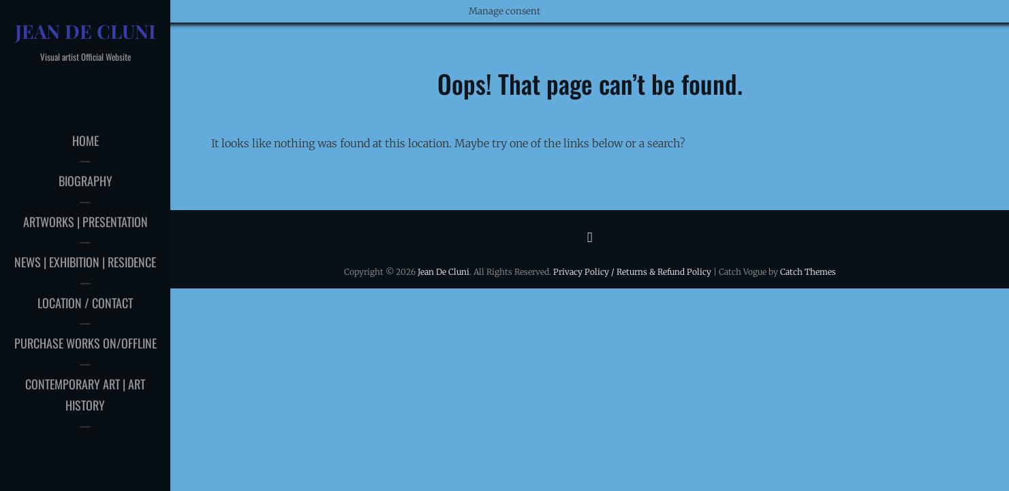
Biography (85, 181)
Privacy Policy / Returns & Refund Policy (632, 272)
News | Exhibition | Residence (85, 262)
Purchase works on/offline (85, 343)
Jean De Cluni (85, 31)
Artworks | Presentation (85, 221)
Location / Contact (85, 303)
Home (85, 140)
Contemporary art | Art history (85, 395)
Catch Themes (808, 272)
